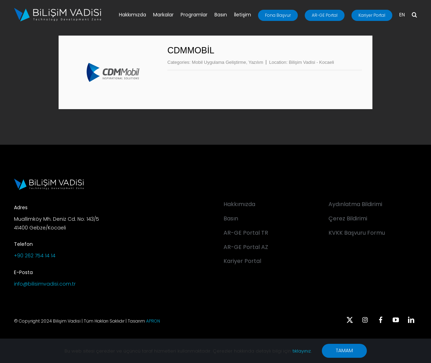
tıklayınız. (302, 351)
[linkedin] (411, 320)
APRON (153, 321)
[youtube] (396, 320)
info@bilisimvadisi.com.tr (45, 283)
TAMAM (344, 350)
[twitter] (350, 320)
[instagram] (365, 320)
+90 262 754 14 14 (34, 255)
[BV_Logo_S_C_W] (57, 10)
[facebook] (380, 320)
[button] (414, 15)
